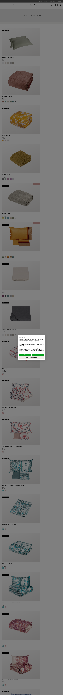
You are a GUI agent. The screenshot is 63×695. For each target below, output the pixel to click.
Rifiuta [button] (25, 354)
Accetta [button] (38, 354)
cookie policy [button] (21, 345)
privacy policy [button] (30, 340)
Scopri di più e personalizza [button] (31, 357)
